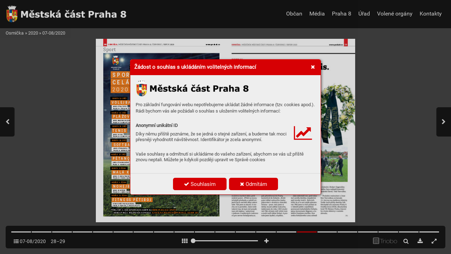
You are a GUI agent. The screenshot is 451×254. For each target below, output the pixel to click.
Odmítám (253, 184)
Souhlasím (200, 184)
